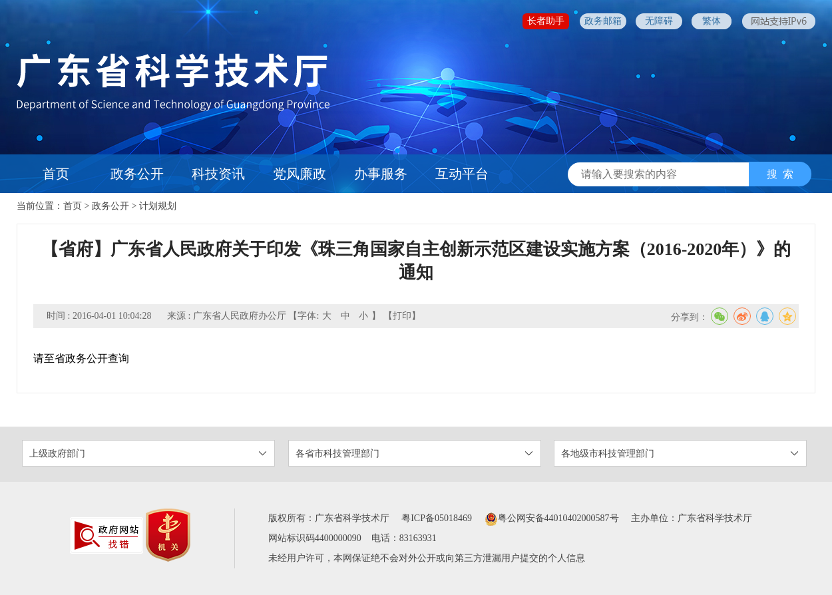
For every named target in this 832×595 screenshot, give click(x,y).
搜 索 (780, 174)
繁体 (711, 21)
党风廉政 (299, 173)
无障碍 (659, 21)
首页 (56, 173)
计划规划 (157, 206)
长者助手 (545, 21)
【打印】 (402, 316)
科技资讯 (218, 173)
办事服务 (380, 173)
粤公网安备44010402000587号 (552, 518)
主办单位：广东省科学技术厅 (691, 518)
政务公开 (137, 173)
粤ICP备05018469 (436, 518)
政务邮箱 (603, 21)
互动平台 (462, 173)
